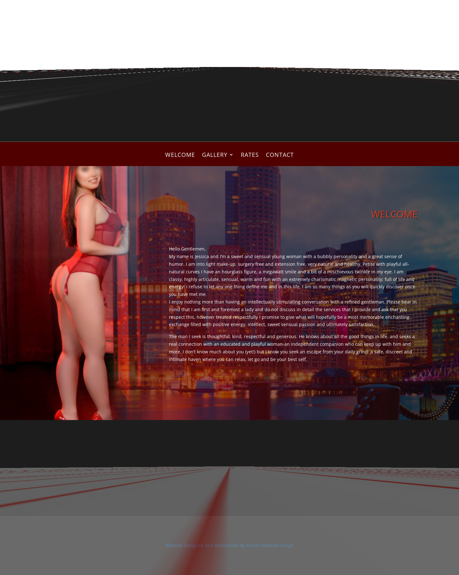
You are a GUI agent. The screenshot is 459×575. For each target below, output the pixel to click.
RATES (250, 155)
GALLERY (214, 155)
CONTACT (280, 155)
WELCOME (180, 155)
